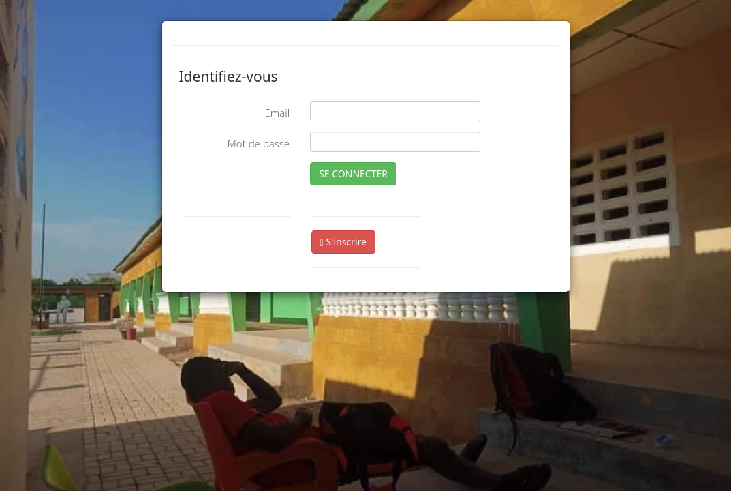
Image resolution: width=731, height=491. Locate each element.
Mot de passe (259, 143)
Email (277, 112)
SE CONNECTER (353, 173)
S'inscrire (343, 241)
